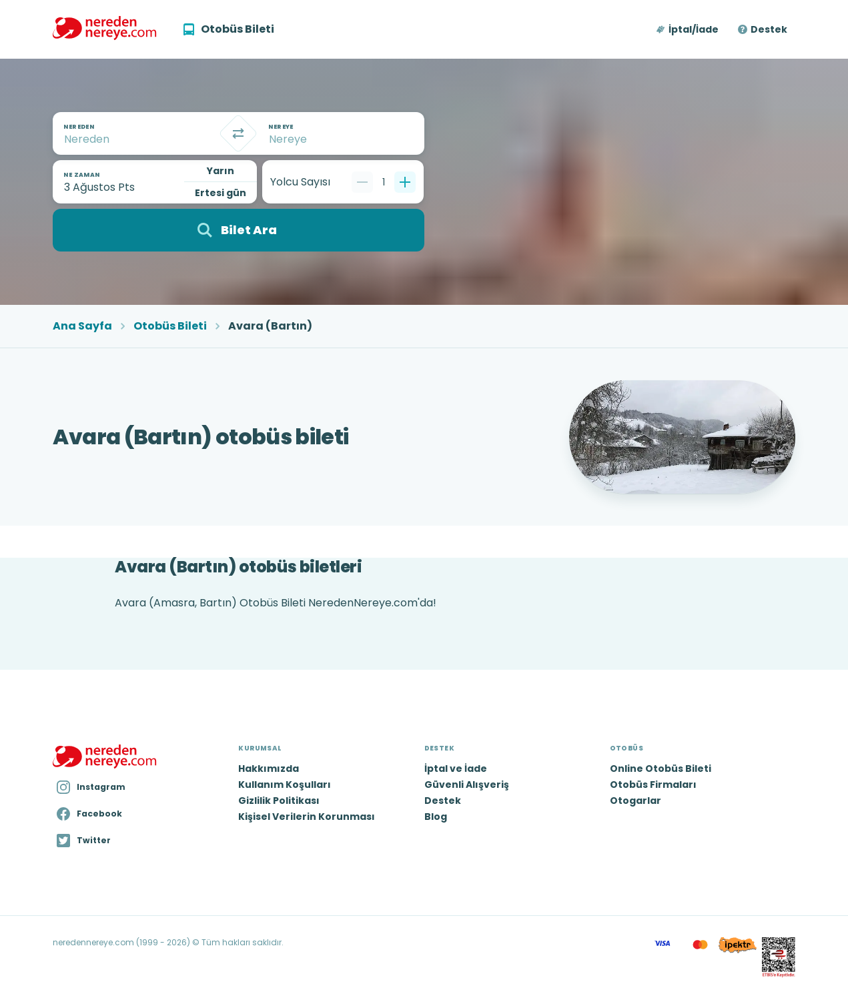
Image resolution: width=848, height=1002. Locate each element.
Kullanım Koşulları (284, 784)
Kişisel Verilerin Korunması (306, 816)
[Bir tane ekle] (405, 182)
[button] (688, 29)
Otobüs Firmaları (653, 784)
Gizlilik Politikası (279, 800)
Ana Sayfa (82, 326)
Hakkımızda (268, 768)
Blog (435, 816)
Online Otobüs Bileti (660, 768)
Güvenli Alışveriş (466, 784)
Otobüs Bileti (170, 326)
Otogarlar (635, 800)
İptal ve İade (455, 768)
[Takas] (238, 133)
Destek (769, 29)
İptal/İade (694, 29)
